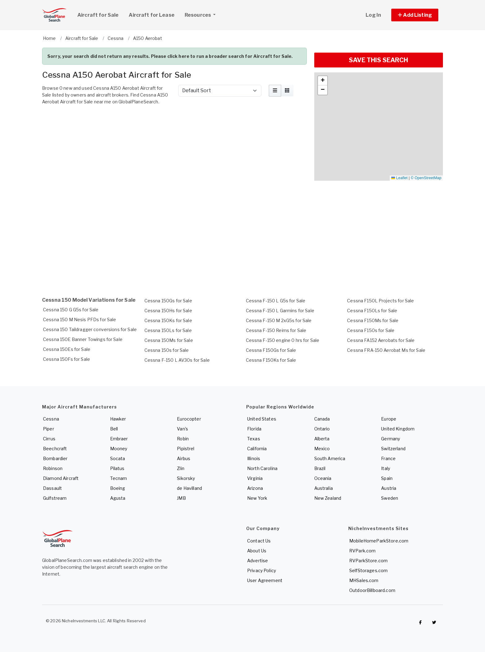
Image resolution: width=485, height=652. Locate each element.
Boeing (117, 488)
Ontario (322, 428)
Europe (388, 418)
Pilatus (117, 468)
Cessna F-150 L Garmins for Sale (280, 310)
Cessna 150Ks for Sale (168, 320)
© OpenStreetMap (426, 178)
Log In (373, 15)
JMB (181, 498)
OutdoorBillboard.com (372, 590)
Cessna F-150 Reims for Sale (276, 330)
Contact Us (259, 540)
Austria (388, 488)
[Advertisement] (174, 125)
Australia (323, 488)
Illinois (253, 458)
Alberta (322, 438)
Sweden (389, 498)
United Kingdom (397, 428)
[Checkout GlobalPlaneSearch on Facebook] (420, 622)
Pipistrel (185, 448)
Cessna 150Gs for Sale (168, 300)
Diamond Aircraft (61, 478)
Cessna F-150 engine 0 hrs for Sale (283, 340)
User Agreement (264, 580)
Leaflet (399, 178)
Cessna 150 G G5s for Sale (71, 309)
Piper (48, 428)
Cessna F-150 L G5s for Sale (276, 300)
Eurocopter (189, 418)
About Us (256, 550)
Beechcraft (55, 448)
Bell (114, 428)
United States (261, 418)
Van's (182, 428)
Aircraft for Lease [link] (151, 15)
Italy (385, 468)
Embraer (119, 438)
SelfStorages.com (368, 570)
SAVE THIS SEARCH (378, 60)
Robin (183, 438)
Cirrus (49, 438)
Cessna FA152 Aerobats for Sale (380, 340)
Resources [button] (202, 14)
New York (257, 498)
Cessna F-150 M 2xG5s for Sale (279, 320)
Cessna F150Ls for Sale (372, 310)
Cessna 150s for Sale (166, 350)
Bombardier (55, 458)
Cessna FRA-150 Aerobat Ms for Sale (386, 350)
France (388, 458)
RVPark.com (362, 550)
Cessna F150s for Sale (370, 330)
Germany (390, 438)
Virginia (255, 478)
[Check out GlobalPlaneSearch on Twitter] (434, 622)
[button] (415, 15)
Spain (387, 478)
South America (330, 458)
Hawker (118, 418)
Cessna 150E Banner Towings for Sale (82, 339)
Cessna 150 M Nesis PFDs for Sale (79, 319)
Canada (322, 418)
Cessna (51, 418)
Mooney (118, 448)
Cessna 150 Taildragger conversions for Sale (90, 329)
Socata (117, 458)
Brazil (320, 468)
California (257, 448)
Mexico (322, 448)
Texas (253, 438)
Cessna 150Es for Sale (66, 349)
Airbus (183, 458)
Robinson (52, 468)
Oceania (323, 478)
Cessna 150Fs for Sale (66, 359)
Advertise (257, 560)
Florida (254, 428)
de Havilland (189, 488)
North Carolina (262, 468)
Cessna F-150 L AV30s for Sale (177, 360)
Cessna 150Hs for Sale (168, 310)
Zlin (180, 468)
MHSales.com (364, 580)
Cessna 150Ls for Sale (168, 330)
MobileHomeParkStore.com (378, 540)
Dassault (52, 488)
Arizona (255, 488)
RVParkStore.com (368, 560)
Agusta (118, 498)
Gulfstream (55, 498)
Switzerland (393, 448)
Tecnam (118, 478)
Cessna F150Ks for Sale (271, 360)
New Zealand (327, 498)
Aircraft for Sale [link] (97, 15)
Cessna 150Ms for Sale (168, 340)
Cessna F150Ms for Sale (372, 320)
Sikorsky (186, 478)
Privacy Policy (261, 570)
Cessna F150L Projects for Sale (380, 300)
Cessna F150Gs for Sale (271, 350)
